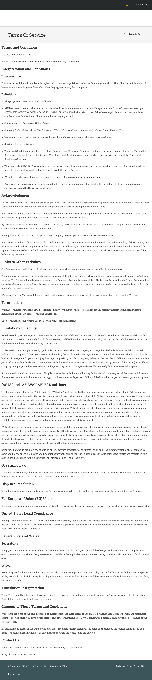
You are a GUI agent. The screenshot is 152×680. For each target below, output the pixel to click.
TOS (142, 666)
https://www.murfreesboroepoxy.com (81, 176)
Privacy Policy (133, 666)
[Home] (125, 34)
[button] (147, 18)
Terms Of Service (136, 34)
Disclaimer (120, 666)
